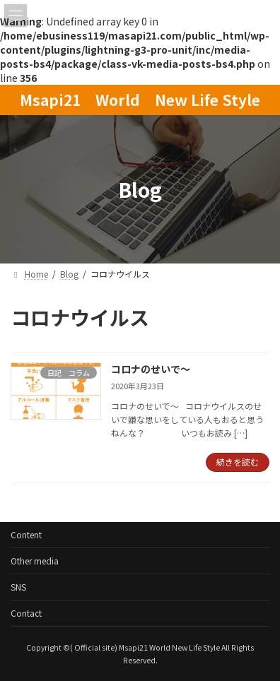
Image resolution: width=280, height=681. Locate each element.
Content (26, 534)
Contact (26, 613)
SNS (18, 587)
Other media (35, 561)
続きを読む (237, 462)
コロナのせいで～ (150, 369)
